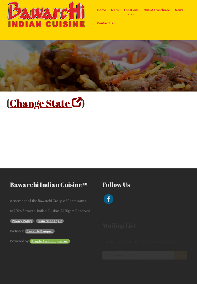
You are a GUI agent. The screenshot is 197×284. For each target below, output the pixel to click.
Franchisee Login (50, 221)
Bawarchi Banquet (39, 232)
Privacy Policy (22, 221)
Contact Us (105, 23)
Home (101, 10)
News (179, 10)
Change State (45, 103)
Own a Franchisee (157, 10)
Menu (115, 10)
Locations (131, 10)
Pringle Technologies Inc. (49, 242)
